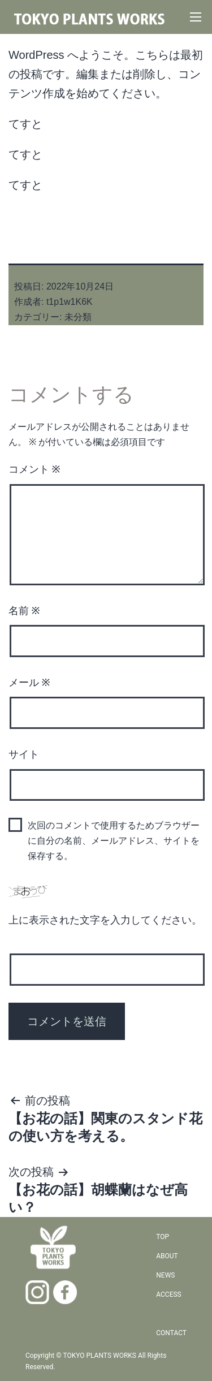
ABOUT (167, 1256)
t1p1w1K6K (69, 302)
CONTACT (171, 1333)
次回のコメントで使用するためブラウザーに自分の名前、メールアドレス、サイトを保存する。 (114, 840)
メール (29, 682)
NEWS (165, 1275)
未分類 (78, 317)
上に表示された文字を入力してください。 (105, 920)
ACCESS (168, 1294)
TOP (162, 1237)
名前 (24, 610)
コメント (34, 469)
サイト (23, 754)
